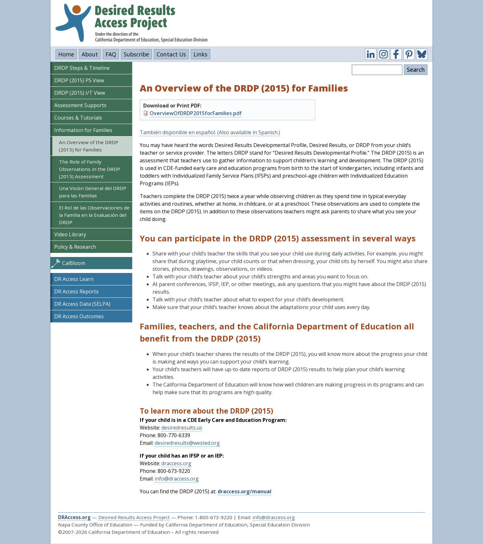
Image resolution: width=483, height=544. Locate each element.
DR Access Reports (76, 291)
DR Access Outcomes (79, 316)
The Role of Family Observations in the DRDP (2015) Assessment (89, 169)
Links (200, 54)
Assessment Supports (80, 105)
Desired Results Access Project (134, 517)
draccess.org (176, 463)
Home (66, 54)
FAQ (111, 54)
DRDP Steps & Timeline (82, 67)
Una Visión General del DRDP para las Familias (92, 192)
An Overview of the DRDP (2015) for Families (88, 146)
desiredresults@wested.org (187, 442)
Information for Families (83, 130)
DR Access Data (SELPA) (82, 303)
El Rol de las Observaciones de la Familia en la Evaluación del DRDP (94, 214)
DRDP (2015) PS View (79, 80)
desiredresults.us (181, 427)
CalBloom (73, 263)
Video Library (70, 234)
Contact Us (171, 54)
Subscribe (136, 54)
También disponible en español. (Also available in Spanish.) (210, 132)
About (90, 54)
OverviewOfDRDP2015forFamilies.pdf (196, 113)
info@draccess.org (177, 478)
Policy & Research (75, 246)
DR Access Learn (73, 279)
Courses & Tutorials (78, 117)
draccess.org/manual (244, 491)
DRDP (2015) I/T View (79, 92)
